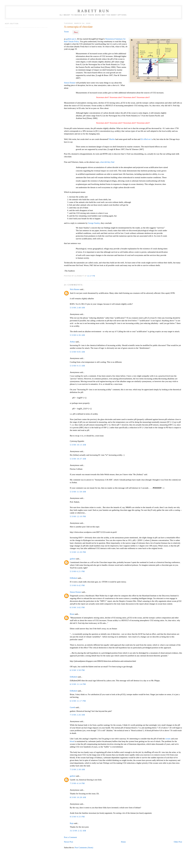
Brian (72, 614)
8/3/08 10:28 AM (78, 797)
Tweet (66, 32)
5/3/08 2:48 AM (77, 308)
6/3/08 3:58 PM (77, 670)
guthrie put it (71, 39)
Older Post (178, 842)
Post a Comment (70, 837)
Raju (72, 823)
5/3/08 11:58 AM (78, 492)
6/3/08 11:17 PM (78, 701)
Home (123, 842)
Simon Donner (69, 83)
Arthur (72, 342)
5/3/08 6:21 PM (77, 571)
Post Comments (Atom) (84, 847)
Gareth (72, 707)
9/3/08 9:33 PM (77, 817)
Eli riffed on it (146, 139)
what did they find (107, 162)
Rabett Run (93, 11)
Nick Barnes (74, 289)
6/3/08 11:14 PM (78, 684)
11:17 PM (91, 276)
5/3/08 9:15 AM (77, 366)
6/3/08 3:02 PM (77, 607)
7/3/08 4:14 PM (77, 783)
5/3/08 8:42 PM (77, 585)
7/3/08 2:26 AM (77, 715)
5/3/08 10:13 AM (78, 445)
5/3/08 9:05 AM (77, 352)
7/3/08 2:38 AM (77, 769)
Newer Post (68, 842)
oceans (168, 739)
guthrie (72, 559)
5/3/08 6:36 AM (77, 335)
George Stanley (94, 223)
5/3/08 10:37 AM (78, 459)
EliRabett (73, 578)
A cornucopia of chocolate (78, 26)
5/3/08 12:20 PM (78, 552)
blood (72, 741)
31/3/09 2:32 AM (78, 831)
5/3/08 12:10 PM (78, 516)
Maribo (112, 139)
